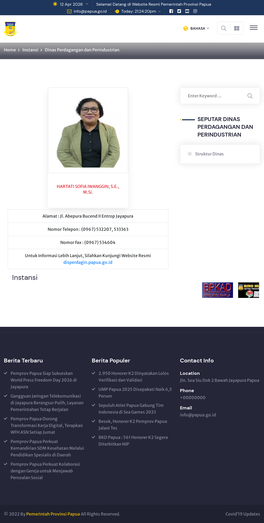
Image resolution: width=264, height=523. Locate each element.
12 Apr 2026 (71, 4)
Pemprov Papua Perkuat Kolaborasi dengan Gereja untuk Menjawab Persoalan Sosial (45, 471)
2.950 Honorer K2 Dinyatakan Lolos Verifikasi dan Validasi (133, 377)
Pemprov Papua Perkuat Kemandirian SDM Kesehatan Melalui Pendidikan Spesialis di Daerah (47, 448)
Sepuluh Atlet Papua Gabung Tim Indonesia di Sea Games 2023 (131, 409)
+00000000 (192, 397)
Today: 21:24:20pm (138, 11)
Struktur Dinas (209, 153)
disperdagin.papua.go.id (87, 262)
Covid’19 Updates (243, 514)
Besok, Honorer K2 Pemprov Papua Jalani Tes (132, 425)
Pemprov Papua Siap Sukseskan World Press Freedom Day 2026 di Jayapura (44, 380)
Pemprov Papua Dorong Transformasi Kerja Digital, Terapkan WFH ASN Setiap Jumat (47, 425)
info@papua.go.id (90, 11)
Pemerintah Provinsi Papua (53, 514)
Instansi (30, 49)
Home (10, 49)
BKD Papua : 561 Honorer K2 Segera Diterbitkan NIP (133, 441)
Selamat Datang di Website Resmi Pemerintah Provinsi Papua (153, 4)
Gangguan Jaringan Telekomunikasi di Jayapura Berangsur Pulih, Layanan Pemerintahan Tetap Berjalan (47, 402)
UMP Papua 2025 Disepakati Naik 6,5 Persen (135, 393)
